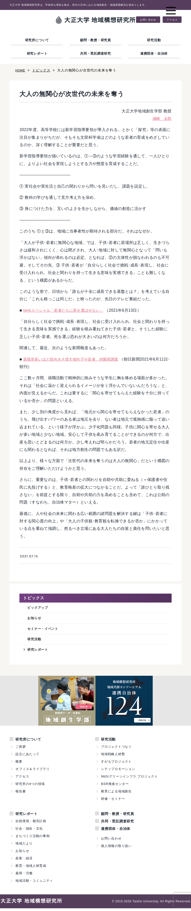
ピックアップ (39, 608)
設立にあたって (27, 757)
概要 (18, 764)
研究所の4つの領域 (30, 786)
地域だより (24, 846)
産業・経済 (24, 861)
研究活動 (154, 40)
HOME (20, 70)
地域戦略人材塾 (113, 757)
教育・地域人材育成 (30, 868)
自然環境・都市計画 (30, 824)
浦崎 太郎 (161, 118)
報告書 (20, 794)
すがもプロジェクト (116, 764)
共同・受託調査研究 (95, 53)
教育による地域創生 (116, 794)
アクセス (172, 19)
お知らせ (35, 619)
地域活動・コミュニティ (34, 883)
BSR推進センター (115, 786)
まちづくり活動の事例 (32, 839)
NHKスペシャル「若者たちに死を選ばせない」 (66, 310)
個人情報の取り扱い (116, 848)
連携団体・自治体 (154, 53)
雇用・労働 (24, 876)
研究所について (37, 40)
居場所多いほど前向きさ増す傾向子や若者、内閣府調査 (74, 359)
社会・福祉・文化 (29, 831)
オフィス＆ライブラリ (32, 772)
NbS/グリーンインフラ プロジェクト (129, 779)
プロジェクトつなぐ (116, 749)
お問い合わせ (148, 19)
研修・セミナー (113, 801)
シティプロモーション (118, 772)
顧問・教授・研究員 (95, 40)
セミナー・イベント (45, 630)
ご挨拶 (20, 749)
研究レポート (37, 53)
